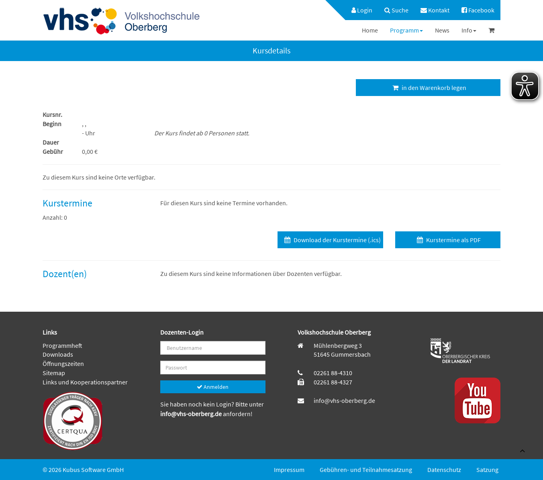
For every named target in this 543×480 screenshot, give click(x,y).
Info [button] (468, 30)
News (442, 30)
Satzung (487, 470)
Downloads (58, 354)
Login (361, 10)
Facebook (477, 10)
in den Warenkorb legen (428, 88)
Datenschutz (444, 470)
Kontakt (435, 10)
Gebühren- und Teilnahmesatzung (366, 470)
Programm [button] (406, 30)
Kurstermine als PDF (448, 240)
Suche (396, 10)
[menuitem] (357, 10)
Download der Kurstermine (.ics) (331, 240)
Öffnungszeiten (63, 363)
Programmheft (62, 345)
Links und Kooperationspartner (85, 382)
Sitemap (54, 373)
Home (370, 30)
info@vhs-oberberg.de (191, 414)
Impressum (289, 470)
